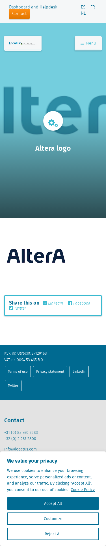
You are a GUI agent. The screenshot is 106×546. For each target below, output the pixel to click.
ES (83, 7)
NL (83, 13)
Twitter (17, 308)
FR (92, 7)
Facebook (79, 303)
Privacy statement (50, 371)
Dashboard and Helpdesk (33, 7)
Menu (88, 43)
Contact (19, 13)
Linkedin (53, 303)
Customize (53, 518)
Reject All (53, 534)
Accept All (53, 503)
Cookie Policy (83, 489)
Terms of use (18, 371)
